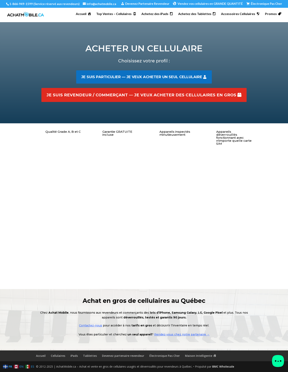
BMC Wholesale (223, 366)
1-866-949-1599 (21, 4)
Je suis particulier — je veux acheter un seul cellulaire (141, 77)
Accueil (41, 356)
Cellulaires (58, 356)
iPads (74, 356)
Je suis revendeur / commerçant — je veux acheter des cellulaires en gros (141, 95)
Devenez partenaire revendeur (123, 356)
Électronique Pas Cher (164, 356)
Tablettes (90, 356)
